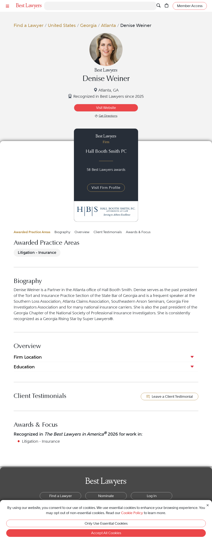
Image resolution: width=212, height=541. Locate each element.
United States (62, 25)
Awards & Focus (138, 232)
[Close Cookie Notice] (207, 504)
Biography (62, 232)
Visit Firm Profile (106, 188)
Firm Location (28, 357)
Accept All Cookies (106, 533)
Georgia (88, 25)
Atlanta (108, 25)
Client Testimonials (108, 232)
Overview (82, 232)
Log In (152, 496)
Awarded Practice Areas (32, 232)
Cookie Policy (132, 513)
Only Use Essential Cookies (106, 523)
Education (24, 366)
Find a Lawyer (28, 25)
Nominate (106, 496)
